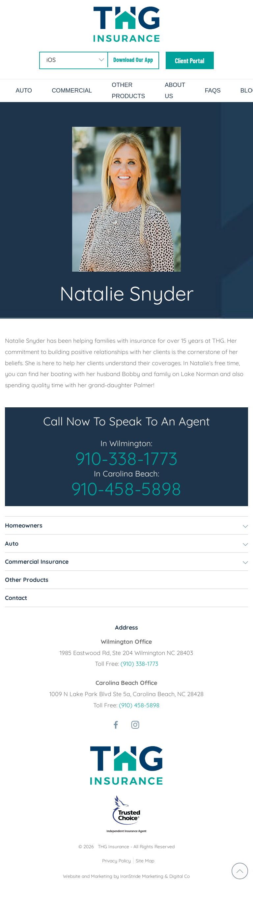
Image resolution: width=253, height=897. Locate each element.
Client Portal (189, 61)
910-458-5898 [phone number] (126, 488)
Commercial (72, 90)
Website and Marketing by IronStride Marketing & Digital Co (126, 876)
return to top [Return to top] (240, 871)
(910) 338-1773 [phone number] (139, 663)
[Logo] (126, 23)
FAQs (213, 90)
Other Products (26, 580)
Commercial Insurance (37, 561)
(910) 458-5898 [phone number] (139, 705)
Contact (16, 598)
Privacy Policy (116, 861)
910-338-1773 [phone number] (126, 458)
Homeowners (23, 525)
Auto (23, 90)
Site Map (145, 861)
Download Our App (133, 59)
